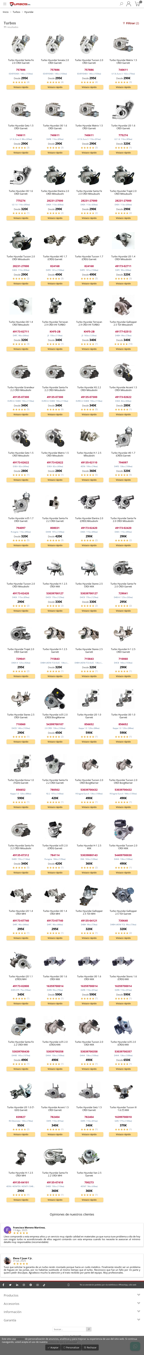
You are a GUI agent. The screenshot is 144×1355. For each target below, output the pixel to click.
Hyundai (28, 11)
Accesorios (72, 1306)
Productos (72, 1298)
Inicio (6, 11)
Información (72, 1315)
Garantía (72, 1323)
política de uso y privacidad (62, 1341)
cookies (20, 1338)
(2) (131, 23)
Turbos (16, 11)
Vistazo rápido (20, 87)
